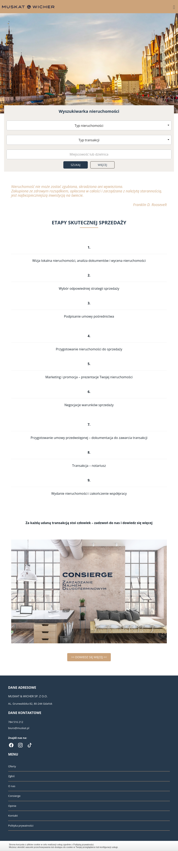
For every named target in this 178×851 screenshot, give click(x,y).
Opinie (12, 806)
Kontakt (13, 815)
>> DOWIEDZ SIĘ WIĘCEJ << (89, 657)
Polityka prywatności (20, 825)
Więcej (102, 165)
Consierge (14, 796)
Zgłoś (11, 776)
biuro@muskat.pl (18, 728)
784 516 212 (15, 722)
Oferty (12, 766)
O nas (11, 786)
